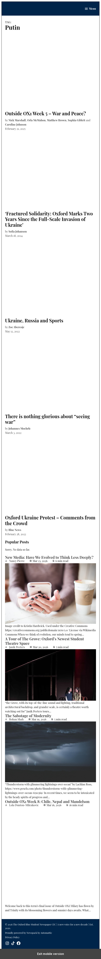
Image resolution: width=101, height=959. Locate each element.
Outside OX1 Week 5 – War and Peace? (45, 113)
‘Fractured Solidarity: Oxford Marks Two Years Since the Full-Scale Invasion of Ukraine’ (49, 219)
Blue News (15, 530)
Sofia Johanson (18, 231)
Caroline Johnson (15, 124)
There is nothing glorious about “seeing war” (47, 419)
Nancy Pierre (17, 561)
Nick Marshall (17, 120)
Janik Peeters (17, 647)
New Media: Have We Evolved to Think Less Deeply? (49, 557)
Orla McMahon (36, 120)
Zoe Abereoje (16, 327)
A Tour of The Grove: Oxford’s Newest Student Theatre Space (44, 641)
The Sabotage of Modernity (28, 715)
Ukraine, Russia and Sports (34, 320)
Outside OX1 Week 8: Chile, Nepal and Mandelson (47, 801)
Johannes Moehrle (20, 428)
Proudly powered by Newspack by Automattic (28, 932)
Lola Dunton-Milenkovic (24, 805)
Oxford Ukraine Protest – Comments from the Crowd (50, 520)
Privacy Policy (12, 937)
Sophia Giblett (76, 120)
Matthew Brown (56, 120)
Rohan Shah (16, 719)
